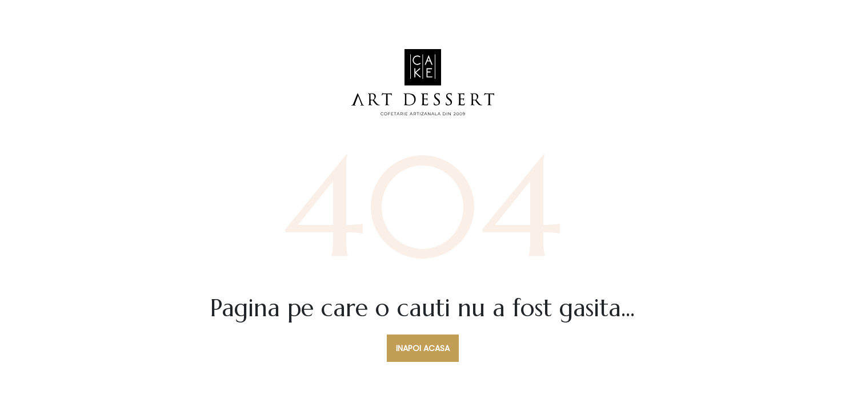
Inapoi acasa (423, 348)
